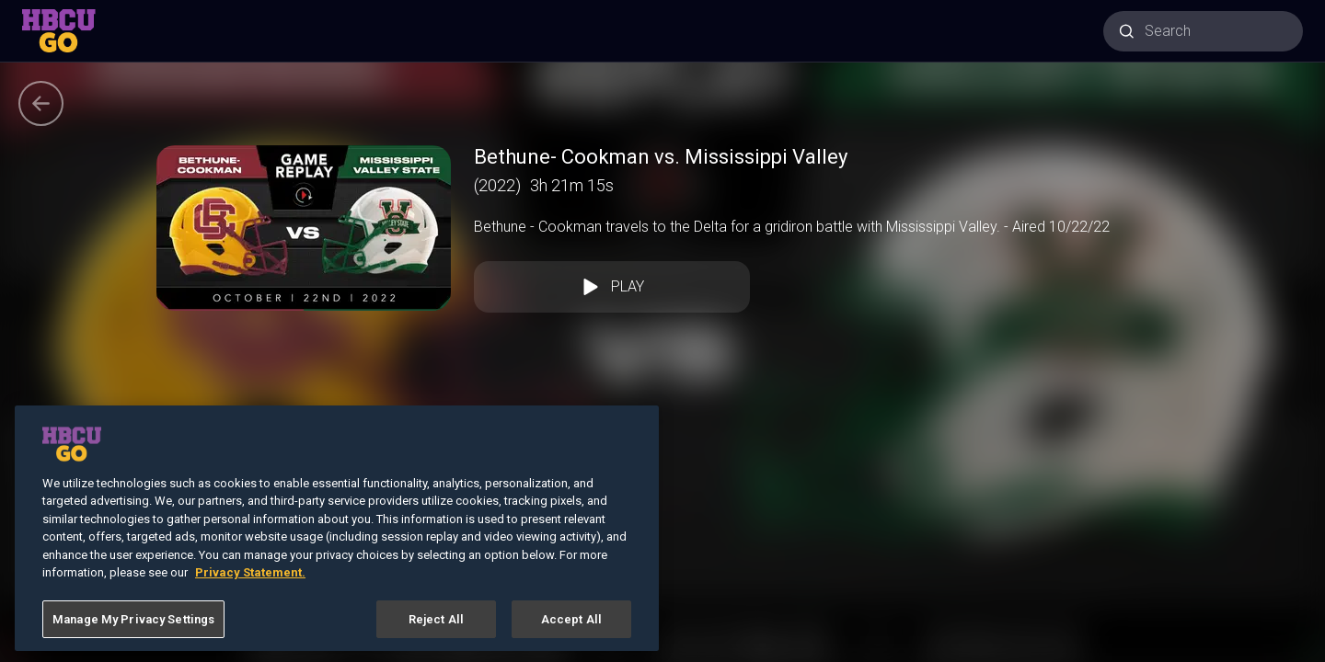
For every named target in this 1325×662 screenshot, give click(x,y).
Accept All (571, 629)
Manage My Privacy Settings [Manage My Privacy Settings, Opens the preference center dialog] (133, 629)
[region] (337, 539)
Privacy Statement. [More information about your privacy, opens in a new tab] (250, 582)
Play (612, 287)
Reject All (436, 629)
